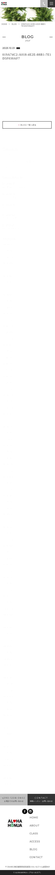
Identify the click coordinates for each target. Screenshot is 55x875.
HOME (4, 24)
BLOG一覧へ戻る (27, 125)
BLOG (14, 24)
